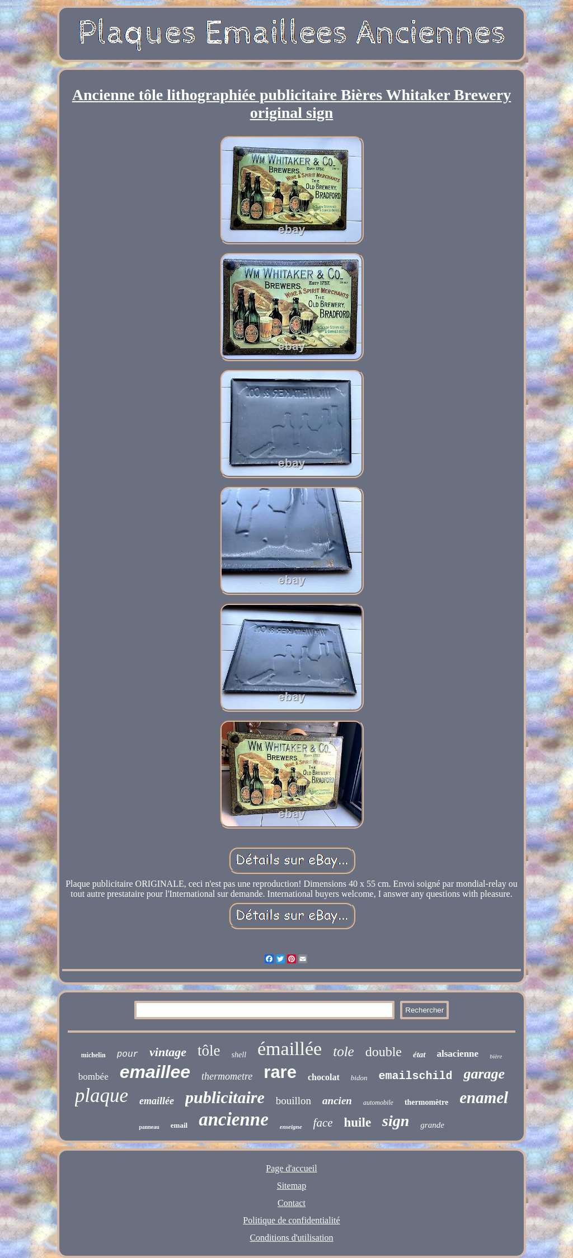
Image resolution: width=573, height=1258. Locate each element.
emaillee (155, 1072)
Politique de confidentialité (291, 1220)
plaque (101, 1095)
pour (127, 1054)
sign (395, 1120)
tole (343, 1051)
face (323, 1122)
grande (432, 1124)
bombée (93, 1076)
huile (358, 1122)
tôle (209, 1050)
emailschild (415, 1076)
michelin (93, 1055)
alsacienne (458, 1053)
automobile (378, 1102)
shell (239, 1055)
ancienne (234, 1119)
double (383, 1051)
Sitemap (291, 1185)
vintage (167, 1052)
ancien (337, 1100)
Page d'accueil (291, 1168)
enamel (483, 1097)
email (179, 1125)
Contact (292, 1203)
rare (280, 1072)
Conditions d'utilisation (291, 1237)
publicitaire (225, 1097)
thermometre (226, 1076)
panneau (149, 1127)
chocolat (324, 1077)
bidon (359, 1077)
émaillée (289, 1048)
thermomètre (426, 1102)
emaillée (156, 1100)
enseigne (291, 1126)
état (419, 1054)
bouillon (293, 1100)
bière (496, 1056)
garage (484, 1074)
